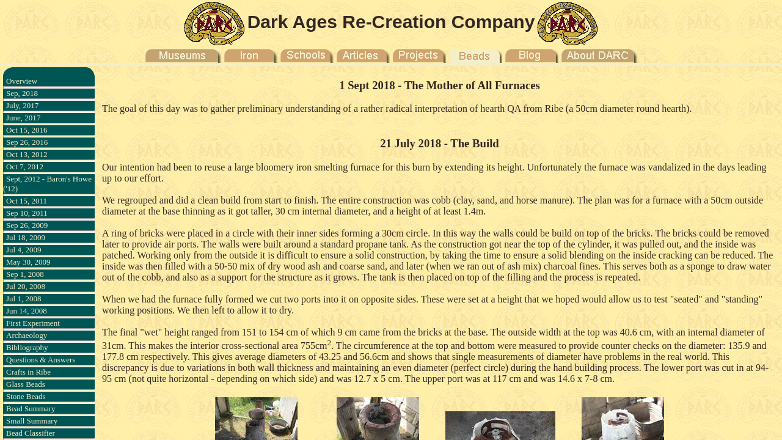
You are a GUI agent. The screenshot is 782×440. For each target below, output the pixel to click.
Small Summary (31, 420)
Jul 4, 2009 (23, 249)
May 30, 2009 (28, 261)
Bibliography (27, 347)
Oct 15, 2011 (26, 200)
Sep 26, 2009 (27, 225)
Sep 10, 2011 (27, 213)
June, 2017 (23, 117)
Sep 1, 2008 (25, 274)
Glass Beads (25, 384)
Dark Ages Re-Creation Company (391, 22)
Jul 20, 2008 (25, 286)
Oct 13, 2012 (27, 154)
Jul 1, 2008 (23, 298)
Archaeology (26, 335)
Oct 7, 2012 (24, 166)
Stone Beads (26, 396)
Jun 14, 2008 (26, 310)
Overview (21, 81)
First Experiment (33, 323)
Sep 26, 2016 (27, 142)
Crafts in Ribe (28, 371)
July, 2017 (22, 105)
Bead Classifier (30, 433)
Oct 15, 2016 (27, 129)
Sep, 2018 (22, 93)
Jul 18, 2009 (25, 237)
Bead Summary (31, 408)
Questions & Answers (40, 359)
